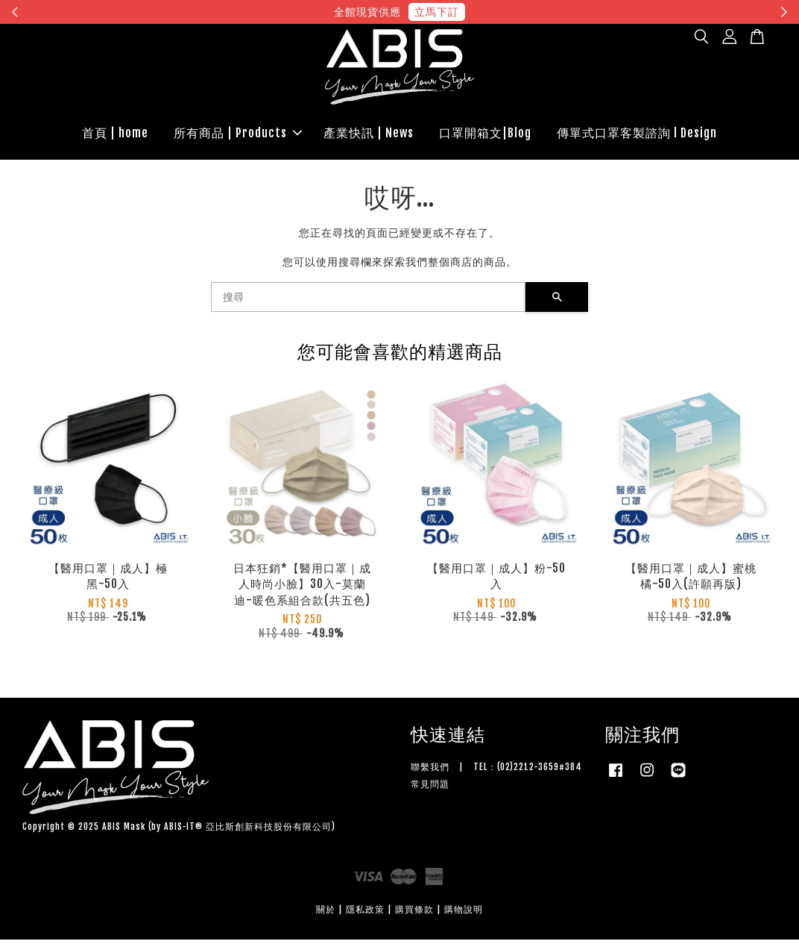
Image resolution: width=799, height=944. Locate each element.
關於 (325, 913)
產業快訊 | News (368, 135)
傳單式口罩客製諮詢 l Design (637, 135)
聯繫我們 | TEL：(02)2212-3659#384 (496, 771)
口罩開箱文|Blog (485, 135)
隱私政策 (365, 913)
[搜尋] (368, 301)
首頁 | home (115, 135)
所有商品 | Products (238, 135)
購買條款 (414, 913)
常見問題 (430, 788)
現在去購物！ (536, 11)
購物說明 (463, 913)
